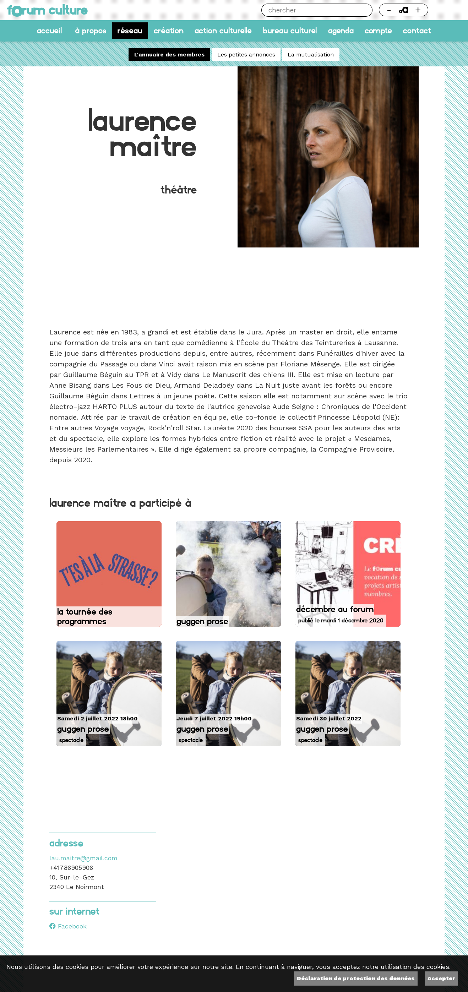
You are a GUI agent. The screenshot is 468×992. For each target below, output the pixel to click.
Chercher (365, 10)
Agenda (341, 30)
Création (169, 30)
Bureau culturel (290, 30)
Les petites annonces (246, 54)
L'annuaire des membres (169, 54)
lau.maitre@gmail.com (83, 858)
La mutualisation (311, 54)
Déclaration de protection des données (356, 978)
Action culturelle (223, 30)
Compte (378, 30)
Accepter (441, 978)
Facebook (68, 926)
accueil (49, 30)
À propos (91, 30)
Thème (448, 10)
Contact (417, 30)
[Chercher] (310, 10)
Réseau (130, 30)
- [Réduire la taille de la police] (389, 10)
